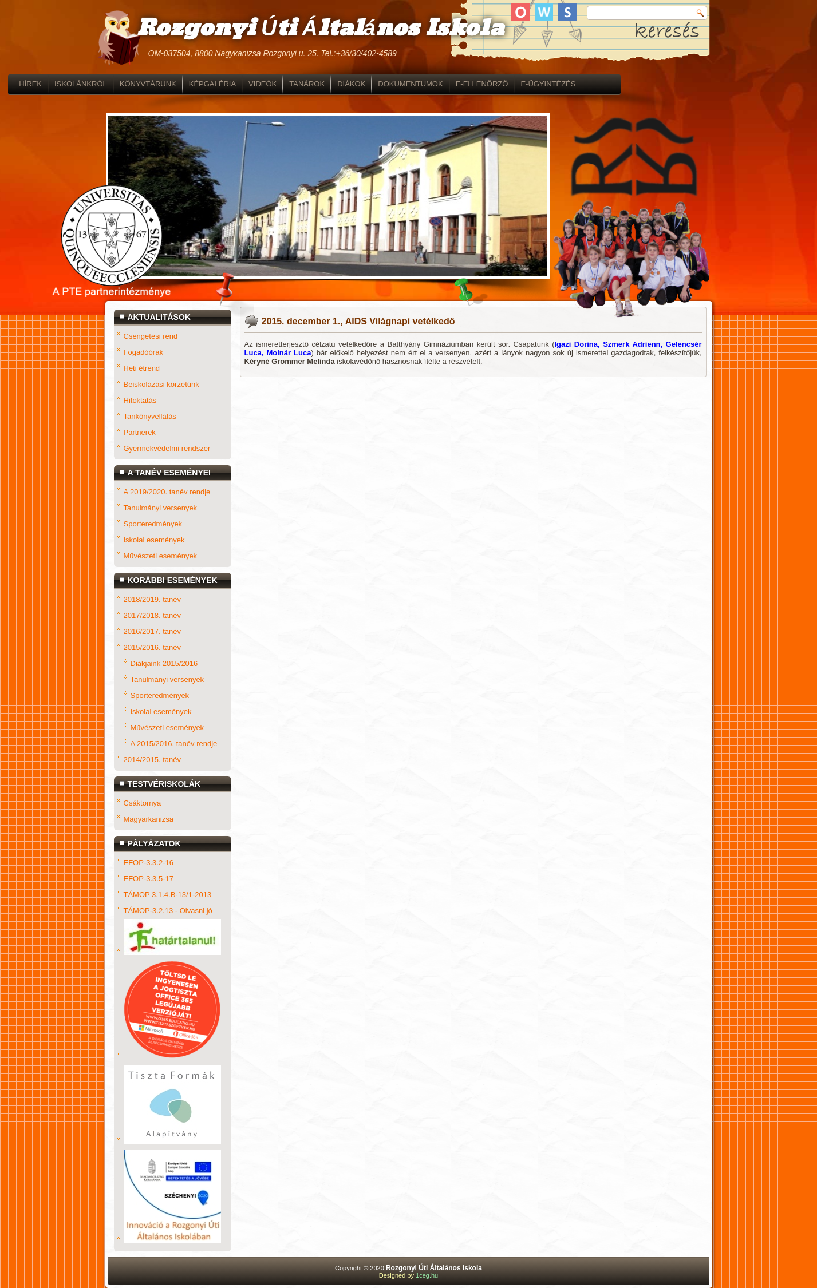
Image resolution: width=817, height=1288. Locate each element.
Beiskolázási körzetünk (161, 384)
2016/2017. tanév (152, 631)
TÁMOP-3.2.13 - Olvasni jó (168, 910)
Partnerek (140, 432)
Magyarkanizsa (148, 819)
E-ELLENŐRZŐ (578, 84)
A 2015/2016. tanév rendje (174, 743)
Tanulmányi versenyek (161, 508)
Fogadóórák (143, 352)
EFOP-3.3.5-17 (148, 878)
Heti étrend (142, 368)
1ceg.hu (427, 1275)
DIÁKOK (448, 84)
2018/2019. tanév (152, 599)
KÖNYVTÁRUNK (244, 84)
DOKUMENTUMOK (507, 84)
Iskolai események (154, 540)
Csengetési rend (151, 336)
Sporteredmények (153, 524)
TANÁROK (403, 84)
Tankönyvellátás (150, 416)
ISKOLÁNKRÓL (177, 84)
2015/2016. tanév (152, 647)
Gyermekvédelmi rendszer (167, 448)
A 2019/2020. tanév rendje (167, 492)
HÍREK (127, 84)
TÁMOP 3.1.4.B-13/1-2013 (168, 894)
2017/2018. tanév (152, 615)
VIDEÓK (359, 84)
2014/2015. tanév (152, 759)
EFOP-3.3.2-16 (148, 862)
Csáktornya (142, 803)
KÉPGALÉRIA (309, 84)
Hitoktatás (140, 400)
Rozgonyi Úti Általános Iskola (320, 28)
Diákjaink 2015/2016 (164, 663)
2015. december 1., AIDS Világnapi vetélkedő (358, 321)
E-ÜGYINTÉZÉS (645, 84)
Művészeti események (161, 556)
